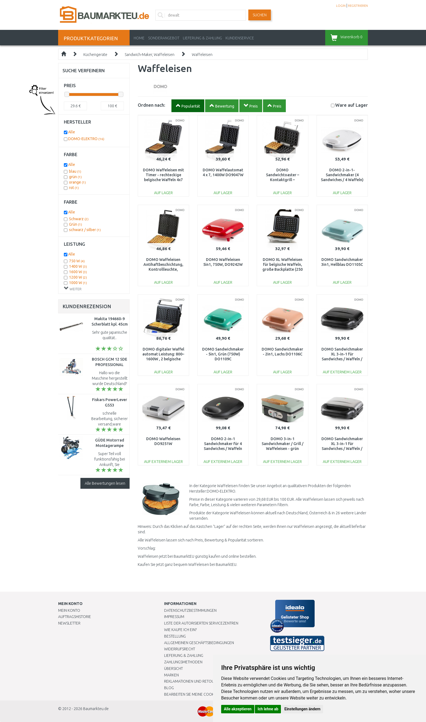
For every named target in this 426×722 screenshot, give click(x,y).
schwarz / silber (85, 230)
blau (75, 171)
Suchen (260, 15)
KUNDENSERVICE (239, 38)
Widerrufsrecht (179, 649)
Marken (171, 675)
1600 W (78, 272)
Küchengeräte (95, 54)
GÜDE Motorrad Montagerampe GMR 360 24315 (109, 445)
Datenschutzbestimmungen (190, 610)
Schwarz (79, 219)
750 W (77, 261)
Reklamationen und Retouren (192, 681)
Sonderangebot (163, 38)
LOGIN (341, 5)
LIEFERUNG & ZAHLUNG (202, 38)
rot (74, 187)
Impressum (174, 616)
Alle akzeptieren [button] (238, 709)
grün (75, 177)
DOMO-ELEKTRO (86, 139)
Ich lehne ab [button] (268, 709)
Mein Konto (69, 610)
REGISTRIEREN (358, 5)
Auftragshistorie (74, 616)
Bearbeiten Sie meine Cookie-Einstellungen (204, 694)
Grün (75, 224)
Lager (351, 105)
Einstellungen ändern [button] (302, 709)
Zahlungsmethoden (183, 662)
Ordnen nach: (151, 105)
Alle (71, 132)
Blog (169, 688)
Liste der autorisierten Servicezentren (201, 623)
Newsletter (69, 623)
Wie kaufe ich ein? (180, 630)
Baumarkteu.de (96, 709)
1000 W (78, 282)
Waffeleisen (202, 54)
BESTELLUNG (175, 636)
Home (139, 38)
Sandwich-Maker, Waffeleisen (149, 54)
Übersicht (173, 668)
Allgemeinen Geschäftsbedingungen (199, 643)
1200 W (78, 277)
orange (77, 182)
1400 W (78, 266)
